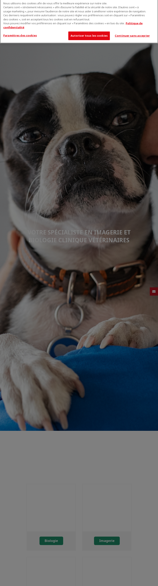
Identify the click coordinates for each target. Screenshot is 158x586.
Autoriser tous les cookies (89, 34)
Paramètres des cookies (20, 33)
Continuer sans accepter (132, 34)
